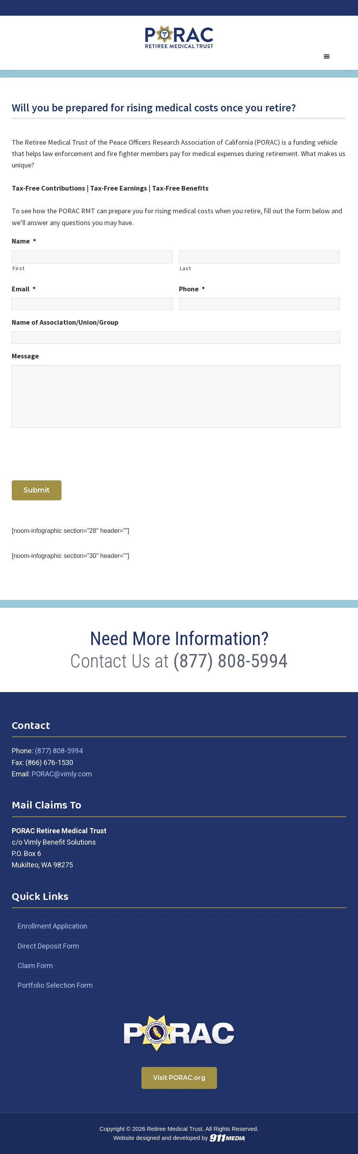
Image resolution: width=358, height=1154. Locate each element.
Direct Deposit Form (48, 946)
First (18, 268)
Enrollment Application (52, 926)
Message (25, 355)
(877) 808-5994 (230, 661)
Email (24, 288)
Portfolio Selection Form (55, 985)
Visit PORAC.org (179, 1077)
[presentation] (71, 452)
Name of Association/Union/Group (65, 322)
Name (24, 240)
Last (185, 268)
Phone (192, 288)
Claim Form (35, 965)
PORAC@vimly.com (62, 774)
